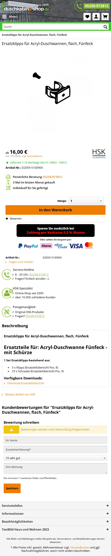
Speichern (12, 488)
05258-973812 (96, 6)
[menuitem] (11, 16)
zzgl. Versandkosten (32, 156)
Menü (10, 16)
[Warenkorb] (105, 16)
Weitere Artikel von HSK (18, 394)
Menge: (62, 201)
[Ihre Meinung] (55, 468)
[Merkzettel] (87, 16)
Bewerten (14, 218)
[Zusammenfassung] (55, 449)
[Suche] (55, 26)
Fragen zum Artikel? (19, 262)
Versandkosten (79, 547)
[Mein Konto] (96, 16)
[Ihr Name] (55, 440)
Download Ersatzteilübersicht (24, 383)
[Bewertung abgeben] (55, 458)
